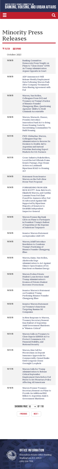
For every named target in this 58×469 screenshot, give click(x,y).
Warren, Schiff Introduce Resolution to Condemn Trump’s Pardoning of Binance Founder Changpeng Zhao (36, 247)
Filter (6, 48)
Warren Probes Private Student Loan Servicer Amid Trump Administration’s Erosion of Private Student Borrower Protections (35, 279)
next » (36, 414)
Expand (17, 48)
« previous (23, 414)
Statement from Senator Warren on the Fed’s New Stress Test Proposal (34, 179)
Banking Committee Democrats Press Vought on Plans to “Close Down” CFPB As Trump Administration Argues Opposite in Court (36, 65)
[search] (54, 15)
